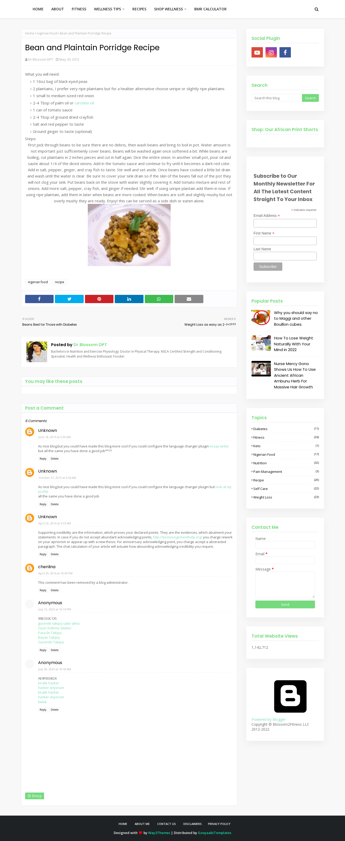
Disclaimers (192, 824)
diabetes (286, 428)
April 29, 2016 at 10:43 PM (55, 573)
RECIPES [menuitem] (139, 8)
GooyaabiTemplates (214, 832)
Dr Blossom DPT (40, 59)
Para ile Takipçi (50, 632)
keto (286, 446)
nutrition (286, 463)
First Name (264, 233)
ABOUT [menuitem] (57, 8)
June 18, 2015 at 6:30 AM (54, 437)
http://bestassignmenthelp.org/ (177, 537)
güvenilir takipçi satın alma (59, 623)
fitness (286, 437)
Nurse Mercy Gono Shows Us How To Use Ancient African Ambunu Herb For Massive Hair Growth (295, 375)
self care (286, 488)
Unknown (47, 430)
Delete (55, 458)
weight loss (286, 497)
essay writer (219, 446)
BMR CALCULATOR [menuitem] (210, 8)
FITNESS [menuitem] (79, 8)
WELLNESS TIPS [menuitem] (107, 8)
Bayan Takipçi (49, 637)
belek (42, 702)
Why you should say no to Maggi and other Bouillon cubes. (296, 318)
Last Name (262, 249)
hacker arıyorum (51, 687)
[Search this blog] (276, 98)
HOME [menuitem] (38, 8)
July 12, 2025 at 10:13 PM (54, 609)
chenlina (46, 567)
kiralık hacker (48, 683)
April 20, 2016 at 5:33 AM (54, 523)
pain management (286, 471)
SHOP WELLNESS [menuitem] (168, 8)
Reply (43, 458)
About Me (142, 824)
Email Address (267, 215)
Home (29, 33)
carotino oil (84, 102)
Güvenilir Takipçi (51, 642)
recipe (59, 282)
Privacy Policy (219, 824)
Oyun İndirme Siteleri (54, 628)
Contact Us (166, 824)
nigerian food (47, 33)
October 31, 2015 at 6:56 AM (57, 478)
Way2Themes (159, 832)
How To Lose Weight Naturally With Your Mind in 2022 (293, 343)
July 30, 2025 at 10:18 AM (54, 669)
